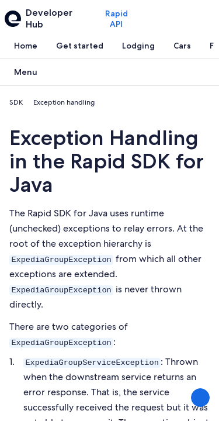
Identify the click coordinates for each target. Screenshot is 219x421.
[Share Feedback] (200, 397)
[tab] (26, 45)
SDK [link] (16, 102)
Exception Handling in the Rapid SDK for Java (106, 161)
